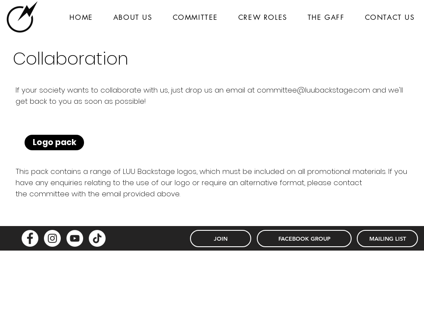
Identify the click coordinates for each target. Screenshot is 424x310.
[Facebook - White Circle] (30, 238)
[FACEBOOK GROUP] (304, 238)
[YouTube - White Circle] (74, 238)
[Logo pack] (54, 142)
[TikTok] (97, 238)
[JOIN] (220, 238)
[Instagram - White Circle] (52, 238)
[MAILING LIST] (387, 238)
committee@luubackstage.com (313, 90)
